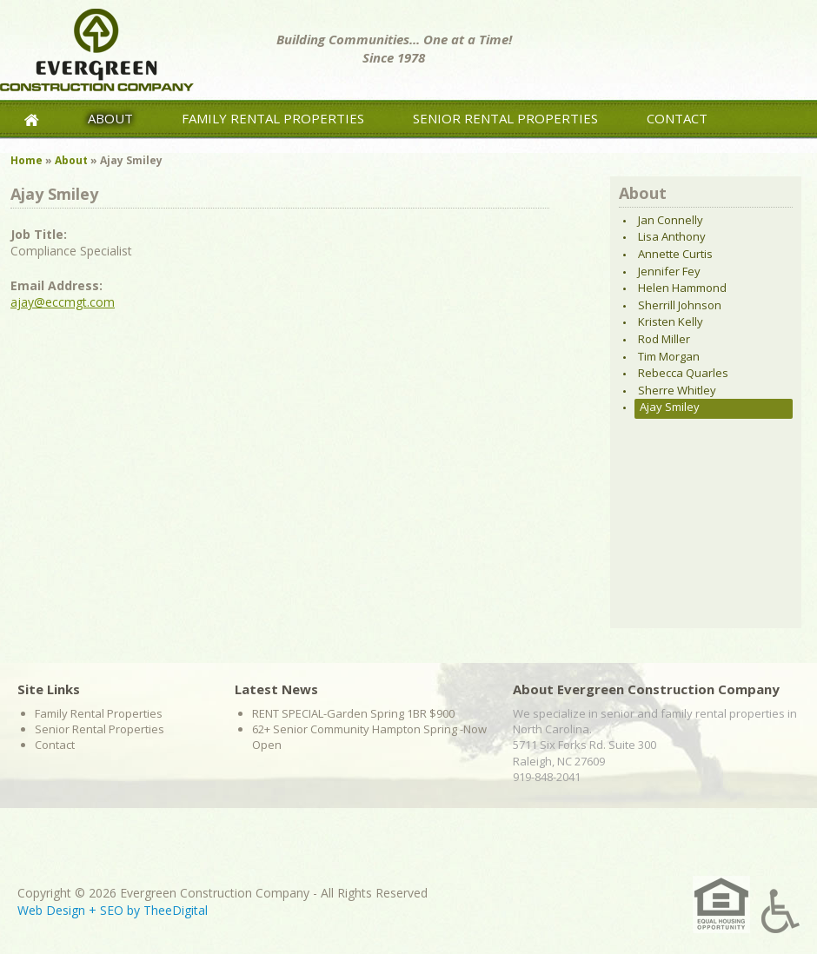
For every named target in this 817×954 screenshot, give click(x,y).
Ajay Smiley (670, 406)
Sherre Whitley (677, 390)
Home (26, 160)
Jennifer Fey (669, 271)
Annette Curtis (675, 254)
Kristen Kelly (670, 321)
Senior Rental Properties (505, 118)
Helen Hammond (682, 287)
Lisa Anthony (672, 236)
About (110, 118)
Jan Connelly (670, 220)
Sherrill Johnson (679, 305)
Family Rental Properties (273, 118)
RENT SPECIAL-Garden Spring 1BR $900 (353, 713)
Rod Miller (664, 339)
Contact (677, 118)
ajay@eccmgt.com (62, 302)
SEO (111, 910)
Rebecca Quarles (683, 373)
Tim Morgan (669, 356)
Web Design (51, 910)
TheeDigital (175, 910)
